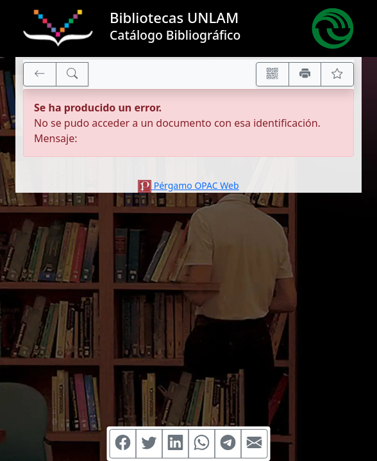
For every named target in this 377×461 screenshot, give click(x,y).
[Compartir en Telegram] (228, 443)
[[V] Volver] (39, 74)
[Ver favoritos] (337, 74)
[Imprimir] (305, 74)
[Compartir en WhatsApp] (201, 443)
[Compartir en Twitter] (149, 443)
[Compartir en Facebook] (123, 443)
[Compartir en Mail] (254, 443)
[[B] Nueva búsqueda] (72, 74)
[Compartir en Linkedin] (175, 443)
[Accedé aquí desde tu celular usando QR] (272, 74)
